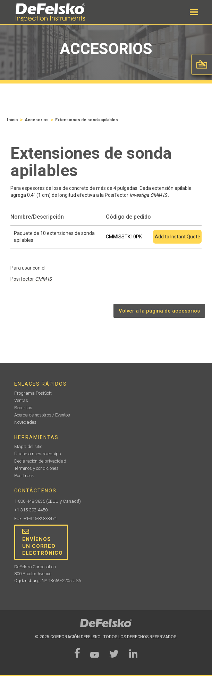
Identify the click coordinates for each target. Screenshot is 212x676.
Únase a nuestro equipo (37, 453)
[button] (194, 12)
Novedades (25, 422)
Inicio (12, 119)
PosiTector (31, 279)
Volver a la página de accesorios (159, 311)
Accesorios (37, 119)
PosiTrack (24, 475)
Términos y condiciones (36, 468)
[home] (48, 12)
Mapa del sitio (28, 446)
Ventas (21, 400)
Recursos (23, 407)
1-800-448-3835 (29, 501)
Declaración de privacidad (40, 461)
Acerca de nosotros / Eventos (42, 415)
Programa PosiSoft (33, 393)
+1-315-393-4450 (31, 509)
